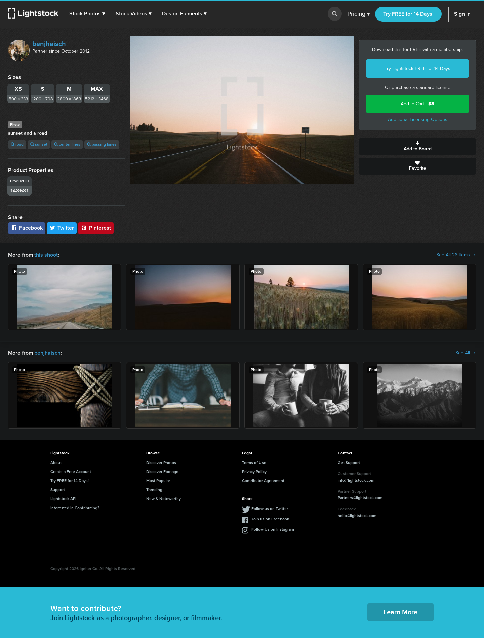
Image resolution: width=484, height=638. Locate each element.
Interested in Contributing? (74, 508)
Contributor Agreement (263, 481)
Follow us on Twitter (269, 508)
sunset (38, 144)
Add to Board (417, 146)
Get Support (349, 463)
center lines (67, 144)
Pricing (358, 14)
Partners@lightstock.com (360, 498)
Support (57, 490)
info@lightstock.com (356, 480)
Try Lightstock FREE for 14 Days (417, 68)
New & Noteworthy (163, 499)
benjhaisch (49, 44)
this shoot (46, 255)
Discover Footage (162, 471)
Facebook (27, 228)
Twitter (61, 228)
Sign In (462, 14)
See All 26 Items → (456, 255)
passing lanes (102, 144)
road (17, 144)
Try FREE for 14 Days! (408, 14)
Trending (154, 490)
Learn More (400, 612)
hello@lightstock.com (357, 516)
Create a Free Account (70, 471)
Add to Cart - (417, 103)
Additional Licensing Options (417, 119)
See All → (465, 353)
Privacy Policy (254, 471)
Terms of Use (254, 463)
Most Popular (158, 481)
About (56, 463)
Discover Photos (161, 463)
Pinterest (96, 228)
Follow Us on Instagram (272, 529)
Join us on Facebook (270, 519)
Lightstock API (63, 499)
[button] (87, 13)
